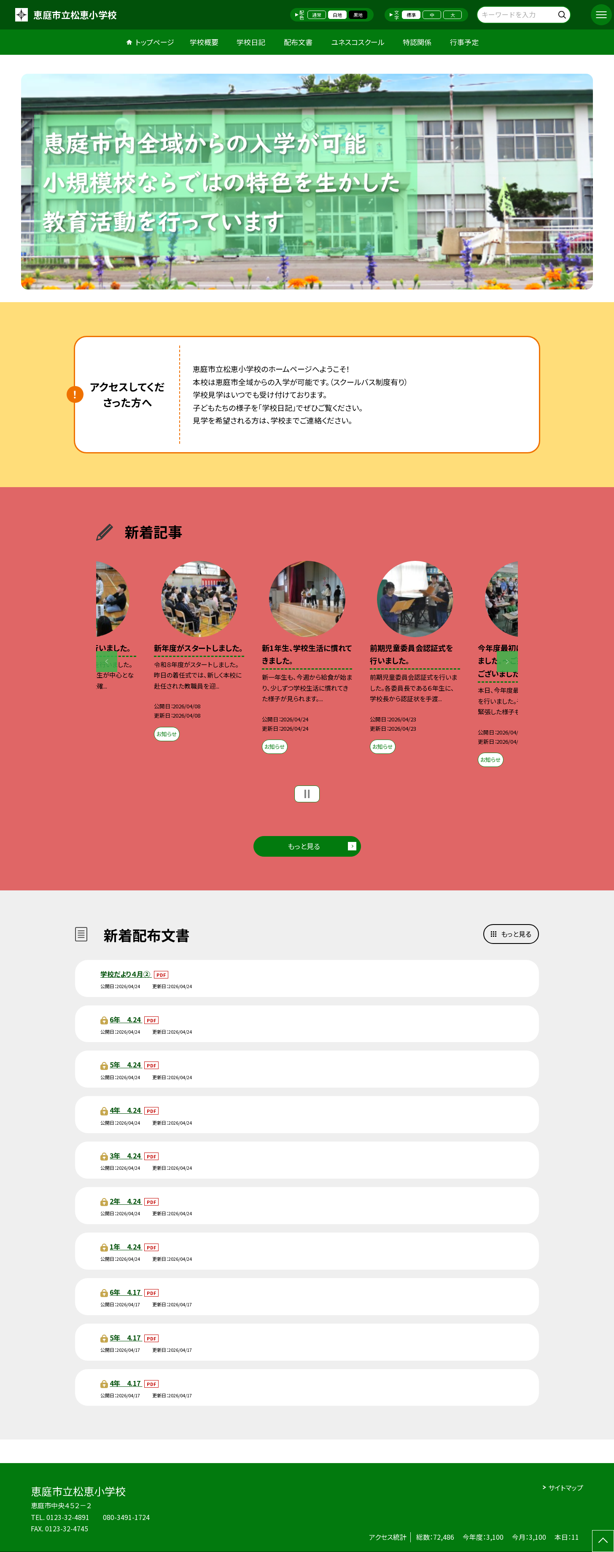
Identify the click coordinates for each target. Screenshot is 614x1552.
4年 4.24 (126, 1110)
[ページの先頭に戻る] (603, 1541)
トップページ (154, 42)
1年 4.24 (126, 1246)
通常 (316, 14)
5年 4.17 (126, 1337)
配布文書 (298, 42)
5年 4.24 (126, 1064)
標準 (411, 14)
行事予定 (464, 42)
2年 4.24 (126, 1201)
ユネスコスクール (358, 42)
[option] (307, 181)
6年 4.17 (126, 1292)
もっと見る (304, 846)
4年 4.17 (126, 1383)
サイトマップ (565, 1487)
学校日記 (251, 42)
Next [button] (507, 661)
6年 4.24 (126, 1019)
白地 (337, 14)
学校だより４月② (126, 974)
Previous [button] (106, 661)
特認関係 (417, 42)
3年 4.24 (126, 1155)
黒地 (358, 14)
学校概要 (204, 42)
